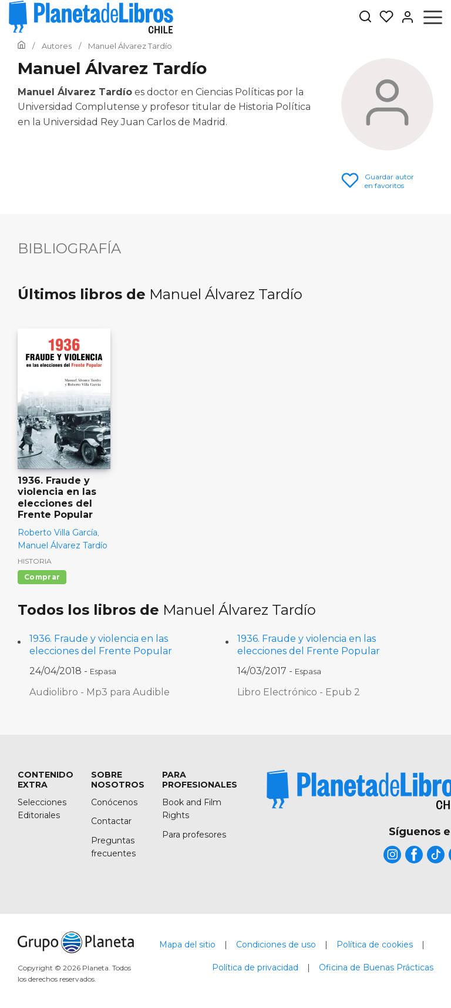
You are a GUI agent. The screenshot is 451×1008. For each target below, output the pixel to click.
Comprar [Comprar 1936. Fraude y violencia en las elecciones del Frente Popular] (42, 576)
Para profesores (194, 834)
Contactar (111, 821)
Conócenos (114, 802)
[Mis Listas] (382, 17)
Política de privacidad (255, 967)
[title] (392, 854)
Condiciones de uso (276, 944)
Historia (35, 561)
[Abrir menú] (432, 17)
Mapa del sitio (187, 944)
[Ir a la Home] (21, 46)
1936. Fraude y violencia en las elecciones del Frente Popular (100, 645)
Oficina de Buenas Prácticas (376, 967)
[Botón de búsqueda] (365, 17)
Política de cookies (374, 944)
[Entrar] (404, 17)
